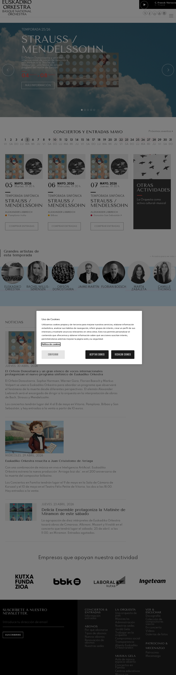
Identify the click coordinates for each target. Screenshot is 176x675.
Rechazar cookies (123, 354)
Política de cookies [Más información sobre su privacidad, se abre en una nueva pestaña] (51, 344)
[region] (89, 337)
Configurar (53, 354)
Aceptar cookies (97, 354)
